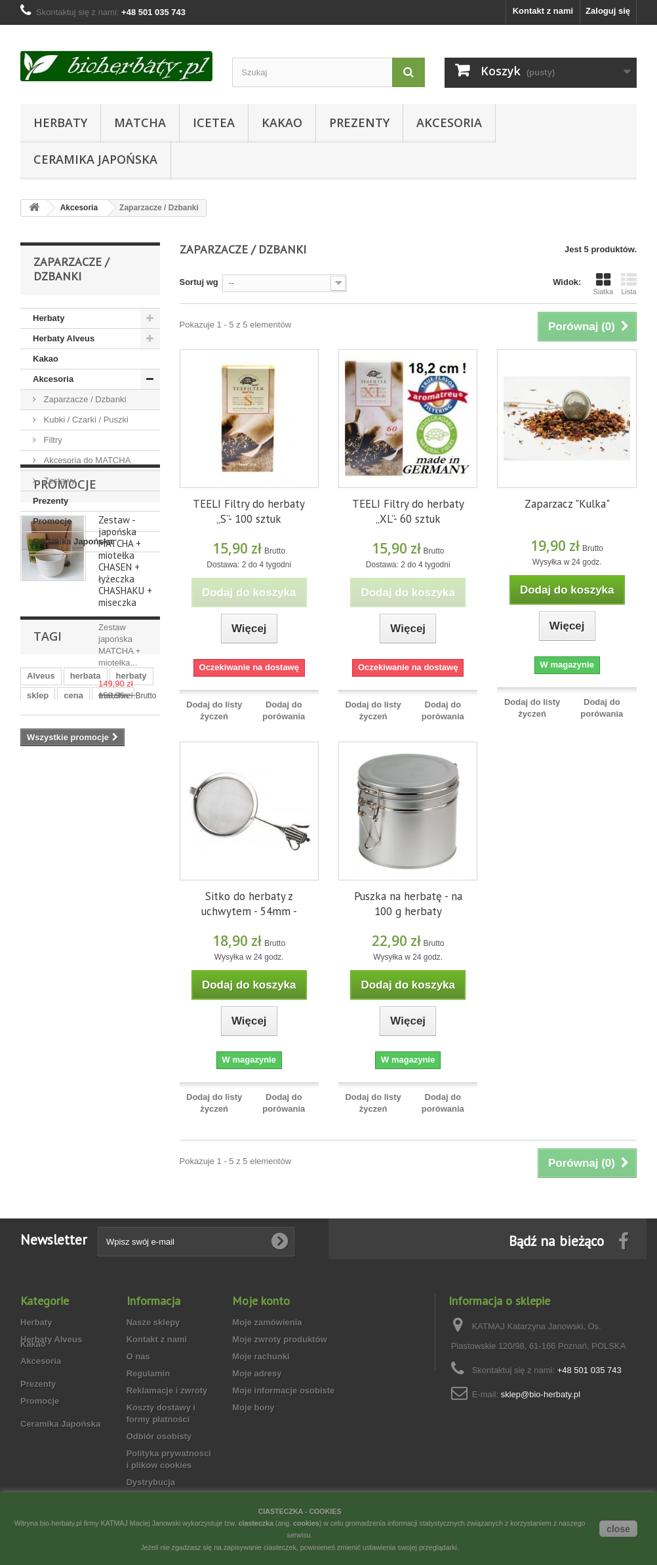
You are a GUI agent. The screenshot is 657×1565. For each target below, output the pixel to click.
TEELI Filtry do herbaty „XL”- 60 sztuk (408, 511)
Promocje (52, 521)
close (618, 1529)
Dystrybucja (151, 1482)
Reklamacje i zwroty (167, 1390)
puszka (41, 972)
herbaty (131, 932)
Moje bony (253, 1407)
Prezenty (359, 122)
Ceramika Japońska (95, 159)
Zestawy (58, 480)
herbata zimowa (103, 972)
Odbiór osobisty (159, 1436)
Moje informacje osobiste (283, 1390)
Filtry (51, 440)
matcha (113, 952)
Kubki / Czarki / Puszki (85, 419)
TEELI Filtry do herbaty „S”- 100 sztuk (249, 511)
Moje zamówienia (267, 1322)
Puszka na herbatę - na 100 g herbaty (408, 903)
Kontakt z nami (543, 11)
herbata (85, 932)
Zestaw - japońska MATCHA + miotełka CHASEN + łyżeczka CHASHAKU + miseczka (125, 668)
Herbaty (60, 122)
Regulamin (148, 1373)
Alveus (41, 932)
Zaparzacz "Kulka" (567, 504)
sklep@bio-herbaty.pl (540, 1394)
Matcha (140, 122)
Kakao (282, 122)
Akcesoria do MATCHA (85, 460)
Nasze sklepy (153, 1322)
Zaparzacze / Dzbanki (83, 399)
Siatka (603, 283)
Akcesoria (449, 122)
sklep (38, 952)
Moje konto (261, 1300)
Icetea (214, 122)
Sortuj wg (199, 282)
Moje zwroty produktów (279, 1339)
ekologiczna (51, 991)
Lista (629, 283)
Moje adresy (256, 1373)
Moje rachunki (260, 1356)
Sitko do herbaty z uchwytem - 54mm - (249, 903)
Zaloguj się (608, 11)
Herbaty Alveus (63, 338)
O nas (138, 1356)
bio (97, 991)
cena (73, 952)
